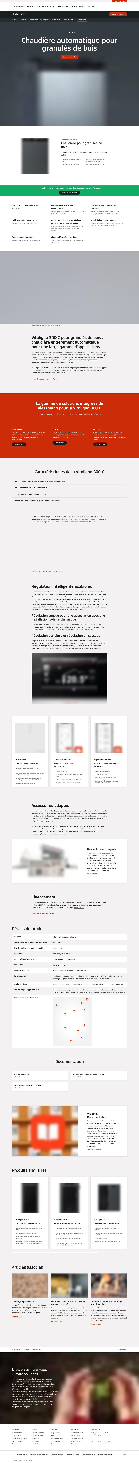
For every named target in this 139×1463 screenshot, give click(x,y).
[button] (122, 1350)
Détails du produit (68, 20)
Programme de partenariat (45, 6)
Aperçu (14, 20)
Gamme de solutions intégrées (39, 20)
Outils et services (63, 6)
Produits (26, 1350)
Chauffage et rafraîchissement (23, 6)
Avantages (22, 20)
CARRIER (30, 1461)
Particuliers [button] (91, 6)
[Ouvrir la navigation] (5, 6)
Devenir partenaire (78, 6)
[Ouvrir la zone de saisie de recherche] (126, 7)
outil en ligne (79, 908)
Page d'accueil (16, 1350)
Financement (56, 20)
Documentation (82, 20)
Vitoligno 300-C (37, 1350)
